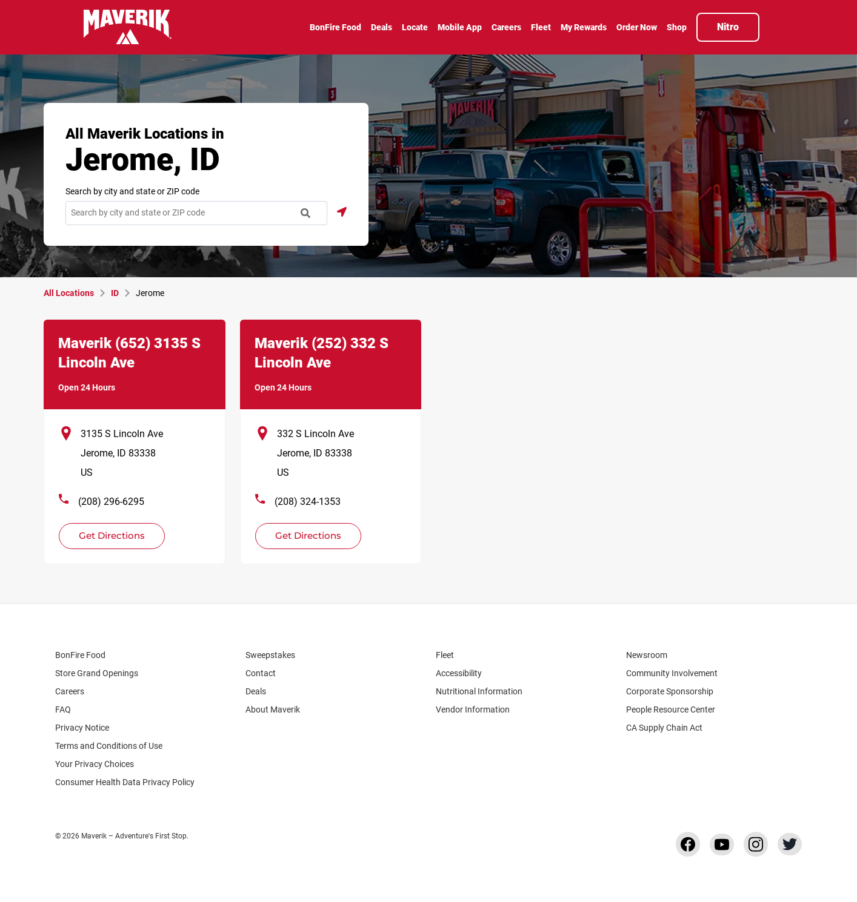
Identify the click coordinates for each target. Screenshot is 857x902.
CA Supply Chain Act (664, 727)
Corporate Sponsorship (669, 691)
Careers (75, 691)
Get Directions (105, 532)
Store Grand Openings (96, 673)
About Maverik (272, 709)
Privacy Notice (82, 727)
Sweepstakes (270, 655)
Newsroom (646, 655)
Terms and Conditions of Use (108, 746)
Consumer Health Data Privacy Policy (125, 782)
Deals (255, 691)
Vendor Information (473, 709)
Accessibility (459, 673)
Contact (260, 673)
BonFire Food (80, 655)
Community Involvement (672, 673)
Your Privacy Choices (105, 764)
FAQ (63, 709)
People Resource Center (676, 709)
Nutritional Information (479, 691)
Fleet (445, 655)
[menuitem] (335, 28)
